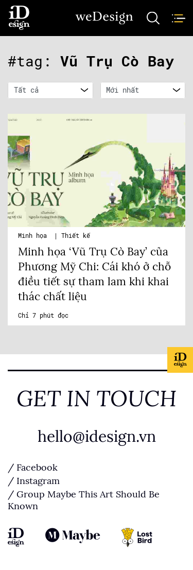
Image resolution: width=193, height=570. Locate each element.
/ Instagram (34, 481)
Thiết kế (75, 235)
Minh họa (34, 235)
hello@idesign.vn (97, 436)
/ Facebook (33, 467)
